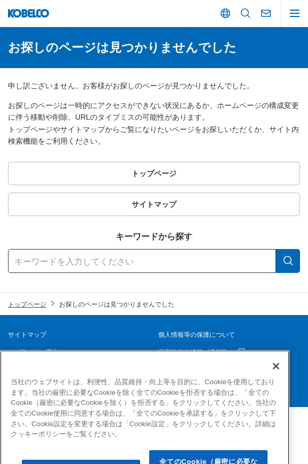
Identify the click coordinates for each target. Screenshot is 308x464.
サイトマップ (27, 334)
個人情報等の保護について (196, 334)
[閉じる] (276, 378)
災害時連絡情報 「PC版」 (195, 352)
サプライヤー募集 (33, 352)
